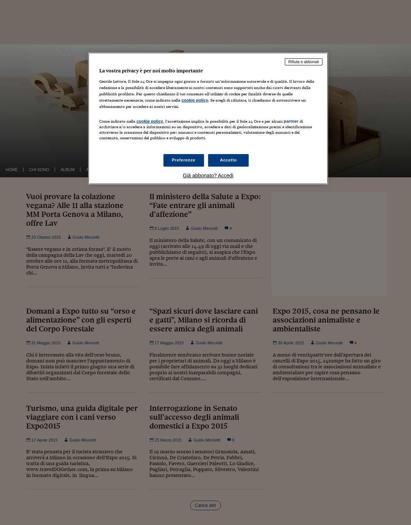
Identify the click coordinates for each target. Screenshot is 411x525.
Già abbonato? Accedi (208, 175)
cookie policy (195, 100)
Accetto (228, 160)
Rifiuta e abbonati (303, 61)
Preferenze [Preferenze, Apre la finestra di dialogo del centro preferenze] (184, 160)
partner (291, 121)
